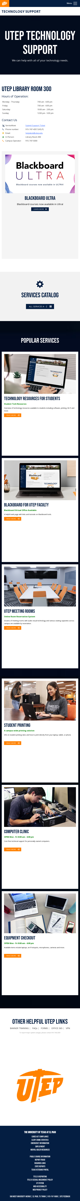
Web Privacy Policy (40, 1189)
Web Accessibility (40, 1186)
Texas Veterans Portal (40, 1169)
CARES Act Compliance (40, 1136)
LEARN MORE (40, 209)
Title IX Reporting (40, 1176)
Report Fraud (40, 1159)
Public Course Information (40, 1156)
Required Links (40, 1163)
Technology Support (21, 11)
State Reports (40, 1166)
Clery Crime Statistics (40, 1140)
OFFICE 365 (56, 1028)
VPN (68, 1028)
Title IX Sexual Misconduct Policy (40, 1179)
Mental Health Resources (40, 1149)
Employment (40, 1146)
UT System (40, 1183)
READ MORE (12, 415)
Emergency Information (40, 1143)
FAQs (34, 1028)
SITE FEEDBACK (65, 1196)
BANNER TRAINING (19, 1028)
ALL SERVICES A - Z (40, 306)
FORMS (44, 1028)
